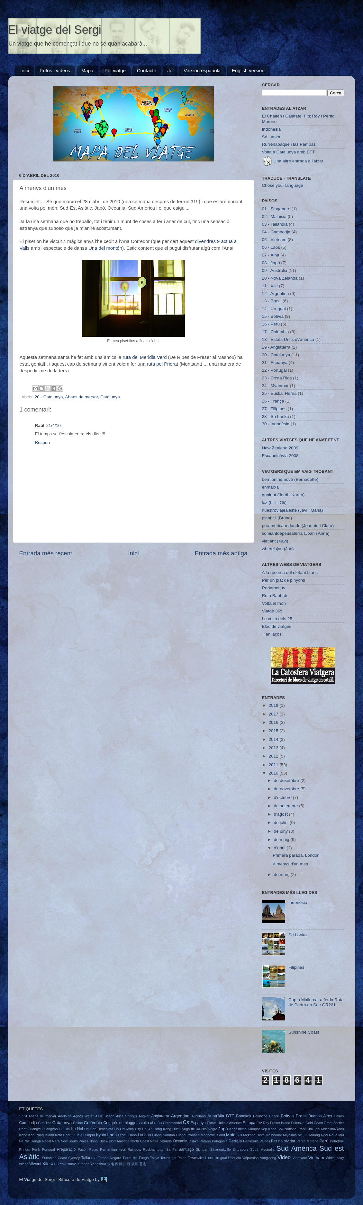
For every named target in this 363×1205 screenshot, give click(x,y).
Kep (264, 1129)
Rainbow (134, 1149)
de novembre (287, 788)
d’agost (281, 814)
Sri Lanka (271, 136)
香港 (142, 1164)
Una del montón (105, 248)
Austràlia (215, 1116)
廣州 (134, 1164)
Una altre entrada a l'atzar (292, 161)
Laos (111, 1134)
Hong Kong (162, 1129)
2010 (273, 773)
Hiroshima (105, 1129)
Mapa (87, 70)
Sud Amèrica (297, 1148)
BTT (230, 1116)
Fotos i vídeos (55, 70)
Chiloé (78, 1123)
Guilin (65, 1129)
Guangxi (34, 1129)
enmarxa (270, 487)
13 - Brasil (272, 301)
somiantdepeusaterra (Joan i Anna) (296, 533)
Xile (46, 1163)
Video (284, 1157)
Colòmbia (93, 1122)
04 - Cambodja (276, 232)
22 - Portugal (274, 370)
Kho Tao (313, 1129)
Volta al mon (274, 603)
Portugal (48, 1149)
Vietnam (316, 1157)
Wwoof (35, 1164)
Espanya (198, 1123)
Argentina (180, 1116)
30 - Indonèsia (276, 423)
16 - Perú (271, 324)
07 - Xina (270, 255)
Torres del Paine (173, 1158)
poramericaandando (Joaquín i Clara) (298, 525)
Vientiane (300, 1158)
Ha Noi (77, 1129)
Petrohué (337, 1141)
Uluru (209, 1158)
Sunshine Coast (303, 1032)
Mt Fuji (303, 1135)
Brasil (301, 1116)
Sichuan (202, 1149)
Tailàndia (88, 1158)
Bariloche (260, 1116)
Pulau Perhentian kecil (107, 1149)
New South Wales (74, 1141)
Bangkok (243, 1116)
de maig (282, 839)
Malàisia (234, 1134)
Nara (55, 1141)
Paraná (205, 1141)
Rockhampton (153, 1149)
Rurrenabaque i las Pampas (289, 144)
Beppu (274, 1116)
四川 (118, 1164)
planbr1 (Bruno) (277, 518)
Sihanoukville (220, 1149)
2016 (273, 722)
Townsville (196, 1158)
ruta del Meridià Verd (145, 357)
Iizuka (195, 1129)
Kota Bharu (63, 1135)
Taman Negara (109, 1158)
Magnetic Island (213, 1135)
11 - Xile (270, 285)
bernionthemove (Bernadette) (290, 479)
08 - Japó (271, 262)
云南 (110, 1164)
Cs (186, 1122)
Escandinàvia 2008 (280, 455)
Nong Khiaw (98, 1141)
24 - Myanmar (275, 385)
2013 (273, 747)
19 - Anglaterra (276, 347)
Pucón (82, 1149)
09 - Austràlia (274, 270)
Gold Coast (314, 1123)
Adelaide (64, 1116)
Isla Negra (209, 1129)
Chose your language (282, 185)
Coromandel (172, 1123)
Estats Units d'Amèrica (224, 1123)
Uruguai (220, 1158)
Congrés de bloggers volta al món (133, 1123)
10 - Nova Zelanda (280, 278)
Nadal (46, 1141)
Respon (42, 442)
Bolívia (287, 1116)
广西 (126, 1164)
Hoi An (147, 1129)
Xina (55, 1164)
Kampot (254, 1129)
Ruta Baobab (274, 595)
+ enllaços (272, 634)
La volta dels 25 (277, 618)
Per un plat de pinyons (283, 580)
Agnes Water (83, 1116)
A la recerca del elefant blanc (290, 572)
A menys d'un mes (290, 864)
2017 (273, 714)
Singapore (240, 1149)
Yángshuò (98, 1164)
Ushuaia (234, 1158)
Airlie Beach (104, 1116)
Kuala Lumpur (84, 1135)
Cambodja (28, 1123)
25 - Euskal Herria (279, 393)
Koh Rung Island (41, 1135)
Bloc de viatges (277, 626)
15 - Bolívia (273, 316)
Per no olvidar (283, 1141)
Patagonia (220, 1141)
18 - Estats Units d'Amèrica (288, 339)
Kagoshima (238, 1129)
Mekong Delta (254, 1135)
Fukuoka (297, 1123)
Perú (324, 1141)
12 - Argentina (275, 293)
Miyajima (290, 1135)
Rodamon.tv (274, 587)
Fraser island (280, 1123)
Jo (170, 70)
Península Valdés (256, 1141)
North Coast (140, 1141)
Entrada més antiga (221, 553)
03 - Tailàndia (275, 224)
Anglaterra (160, 1116)
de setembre (286, 805)
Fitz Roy (262, 1123)
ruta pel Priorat (161, 364)
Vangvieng (268, 1158)
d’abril (280, 847)
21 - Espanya (275, 362)
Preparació (66, 1149)
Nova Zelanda (161, 1141)
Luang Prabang (188, 1135)
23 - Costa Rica (277, 378)
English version (248, 70)
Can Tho (44, 1123)
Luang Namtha (163, 1135)
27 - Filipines (274, 408)
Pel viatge (115, 70)
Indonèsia (271, 129)
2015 (273, 730)
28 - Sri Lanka (275, 416)
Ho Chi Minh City (127, 1129)
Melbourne (274, 1135)
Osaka (193, 1141)
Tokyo (154, 1158)
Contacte (146, 70)
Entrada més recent (45, 553)
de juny (281, 831)
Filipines (296, 967)
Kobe (23, 1135)
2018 (273, 705)
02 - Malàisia (274, 216)
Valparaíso (250, 1158)
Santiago (186, 1149)
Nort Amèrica (119, 1141)
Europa (249, 1123)
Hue (175, 1129)
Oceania (180, 1141)
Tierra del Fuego (136, 1158)
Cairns (339, 1116)
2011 (273, 764)
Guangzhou (51, 1129)
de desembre (287, 780)
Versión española (202, 70)
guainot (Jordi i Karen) (283, 494)
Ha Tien (90, 1129)
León (122, 1135)
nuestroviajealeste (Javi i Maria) (292, 510)
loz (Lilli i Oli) (274, 502)
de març (282, 874)
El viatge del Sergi (54, 29)
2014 (273, 739)
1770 (23, 1116)
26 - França (273, 401)
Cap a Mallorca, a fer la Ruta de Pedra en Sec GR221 (316, 1002)
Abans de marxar (81, 396)
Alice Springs (126, 1116)
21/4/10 (53, 425)
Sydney (74, 1158)
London (144, 1135)
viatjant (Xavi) (275, 541)
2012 (273, 756)
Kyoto (101, 1135)
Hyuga (185, 1129)
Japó (223, 1128)
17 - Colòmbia (275, 331)
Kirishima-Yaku (332, 1129)
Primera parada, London (296, 855)
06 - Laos (271, 247)
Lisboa (132, 1135)
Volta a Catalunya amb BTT (288, 152)
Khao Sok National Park (286, 1129)
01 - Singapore (276, 208)
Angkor (144, 1116)
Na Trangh (33, 1141)
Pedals (235, 1141)
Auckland (198, 1116)
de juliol (282, 822)
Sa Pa (171, 1149)
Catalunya (110, 396)
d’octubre (283, 797)
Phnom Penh (29, 1149)
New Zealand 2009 (280, 448)
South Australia (262, 1149)
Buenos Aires (320, 1116)
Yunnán (83, 1164)
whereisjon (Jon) (278, 548)
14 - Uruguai (274, 308)
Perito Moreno (307, 1141)
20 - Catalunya (49, 396)
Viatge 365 (272, 611)
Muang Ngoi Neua (323, 1135)
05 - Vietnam (274, 239)
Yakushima (68, 1164)
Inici (24, 70)
